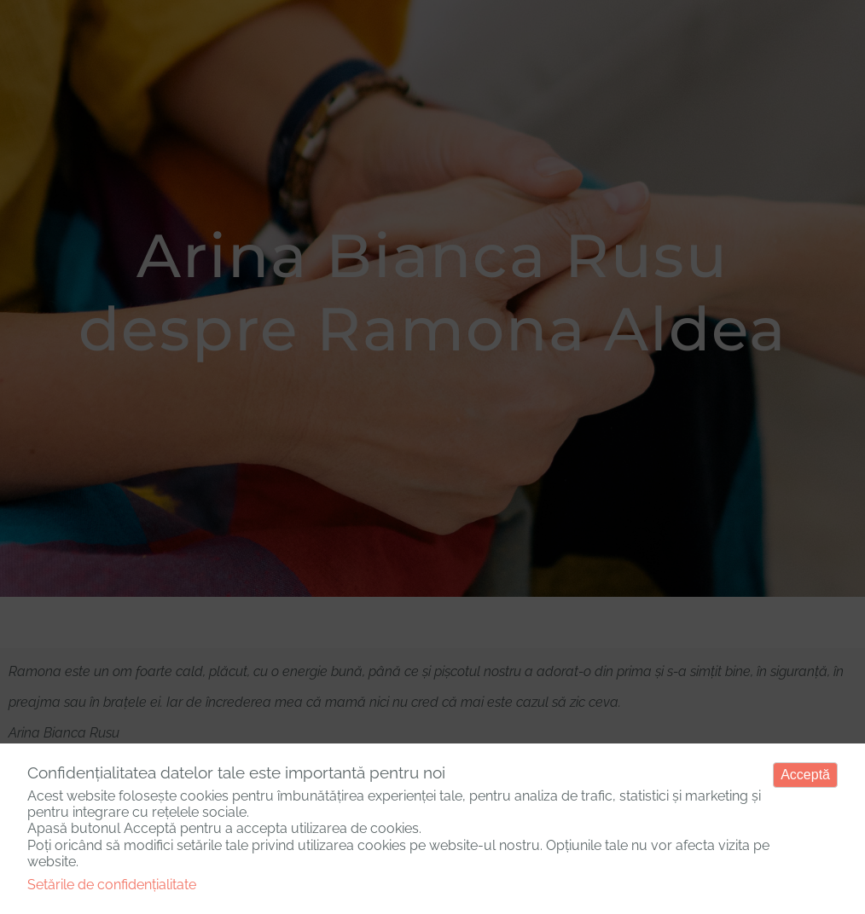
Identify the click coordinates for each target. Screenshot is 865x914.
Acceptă (805, 774)
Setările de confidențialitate (111, 884)
